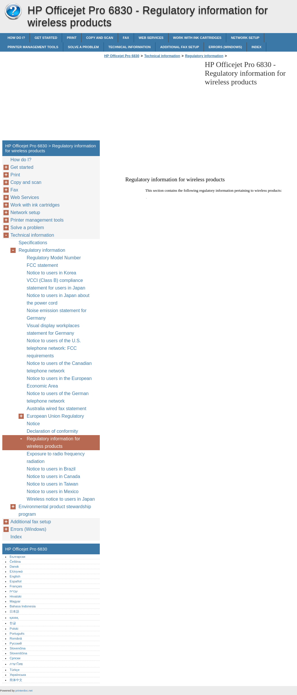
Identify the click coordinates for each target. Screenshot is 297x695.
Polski (14, 628)
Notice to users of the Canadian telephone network (59, 367)
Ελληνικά (16, 571)
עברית (14, 591)
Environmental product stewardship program (55, 510)
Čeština (15, 561)
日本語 (14, 611)
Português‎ (17, 633)
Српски (15, 658)
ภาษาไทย (16, 664)
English (15, 576)
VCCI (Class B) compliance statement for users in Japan (56, 284)
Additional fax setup (179, 47)
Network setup (245, 37)
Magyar (15, 601)
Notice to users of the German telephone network (57, 397)
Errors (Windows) (225, 47)
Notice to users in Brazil (51, 468)
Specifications (33, 242)
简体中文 (16, 680)
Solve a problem (83, 47)
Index (256, 47)
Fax (126, 37)
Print (72, 37)
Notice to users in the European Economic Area (59, 382)
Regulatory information (204, 56)
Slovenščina (18, 653)
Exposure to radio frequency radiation (56, 457)
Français (16, 586)
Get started (46, 37)
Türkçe (14, 670)
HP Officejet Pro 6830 (13, 11)
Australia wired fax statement (56, 408)
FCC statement (42, 265)
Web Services (151, 37)
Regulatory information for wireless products (53, 442)
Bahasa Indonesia (23, 606)
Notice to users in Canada (53, 476)
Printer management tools (33, 47)
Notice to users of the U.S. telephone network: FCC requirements (54, 348)
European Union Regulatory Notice (55, 420)
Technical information (129, 47)
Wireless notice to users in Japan (61, 499)
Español (15, 581)
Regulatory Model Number (54, 257)
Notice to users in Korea (51, 272)
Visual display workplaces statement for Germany (53, 329)
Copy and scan (99, 37)
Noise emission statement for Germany (56, 314)
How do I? (16, 37)
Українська (18, 674)
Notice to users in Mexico (53, 491)
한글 (13, 623)
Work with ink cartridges (197, 37)
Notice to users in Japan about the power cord (58, 299)
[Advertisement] (151, 101)
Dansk (14, 566)
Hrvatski (15, 596)
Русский (16, 643)
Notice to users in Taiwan (52, 484)
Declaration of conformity (52, 431)
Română (16, 638)
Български (17, 556)
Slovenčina (18, 648)
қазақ (14, 617)
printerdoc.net (23, 690)
